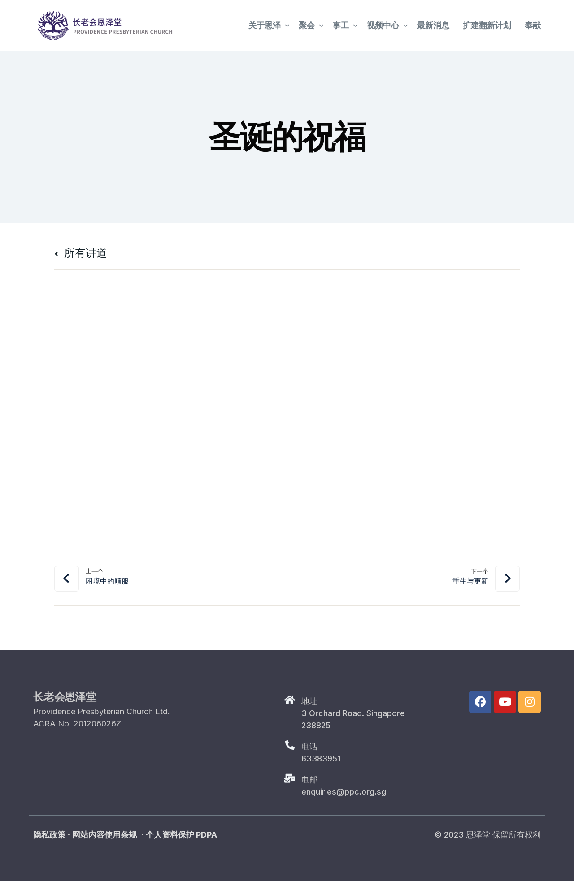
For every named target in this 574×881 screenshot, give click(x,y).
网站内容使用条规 (104, 834)
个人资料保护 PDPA (181, 834)
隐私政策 (49, 834)
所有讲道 (80, 252)
